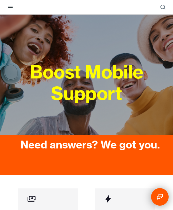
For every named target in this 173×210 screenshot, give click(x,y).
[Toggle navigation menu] (10, 7)
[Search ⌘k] (162, 7)
